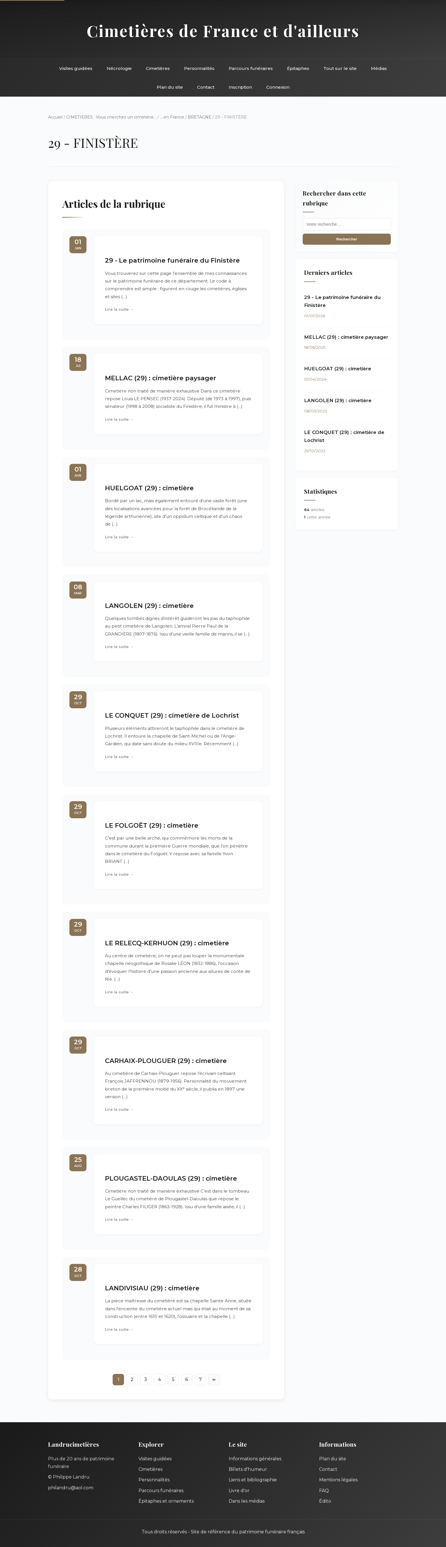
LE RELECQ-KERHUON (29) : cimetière (167, 943)
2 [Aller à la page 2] (132, 1379)
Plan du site (170, 87)
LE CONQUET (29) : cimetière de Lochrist (172, 715)
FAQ (324, 1490)
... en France (172, 117)
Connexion (278, 87)
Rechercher (346, 239)
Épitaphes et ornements (166, 1501)
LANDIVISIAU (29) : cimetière (152, 1288)
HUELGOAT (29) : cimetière (149, 488)
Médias (379, 68)
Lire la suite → (119, 309)
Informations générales (255, 1458)
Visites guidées (75, 68)
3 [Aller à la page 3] (145, 1379)
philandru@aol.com (70, 1487)
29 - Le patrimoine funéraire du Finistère (172, 260)
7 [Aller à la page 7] (200, 1379)
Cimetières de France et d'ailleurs (223, 30)
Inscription (240, 87)
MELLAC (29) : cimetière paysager (160, 378)
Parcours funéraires (251, 68)
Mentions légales (338, 1479)
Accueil (55, 117)
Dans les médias (247, 1501)
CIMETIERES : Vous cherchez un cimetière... (111, 117)
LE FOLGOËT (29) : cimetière (151, 825)
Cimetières (158, 68)
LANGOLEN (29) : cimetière (149, 606)
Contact (205, 87)
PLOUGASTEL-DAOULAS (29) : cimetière (171, 1178)
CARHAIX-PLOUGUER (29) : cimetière (166, 1061)
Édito (325, 1501)
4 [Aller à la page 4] (159, 1379)
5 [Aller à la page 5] (173, 1379)
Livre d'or (239, 1490)
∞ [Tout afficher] (213, 1379)
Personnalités (199, 68)
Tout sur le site (340, 68)
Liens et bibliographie (253, 1479)
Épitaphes (298, 68)
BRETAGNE (199, 117)
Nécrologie (119, 68)
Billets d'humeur (248, 1469)
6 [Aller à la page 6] (186, 1379)
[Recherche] (347, 224)
